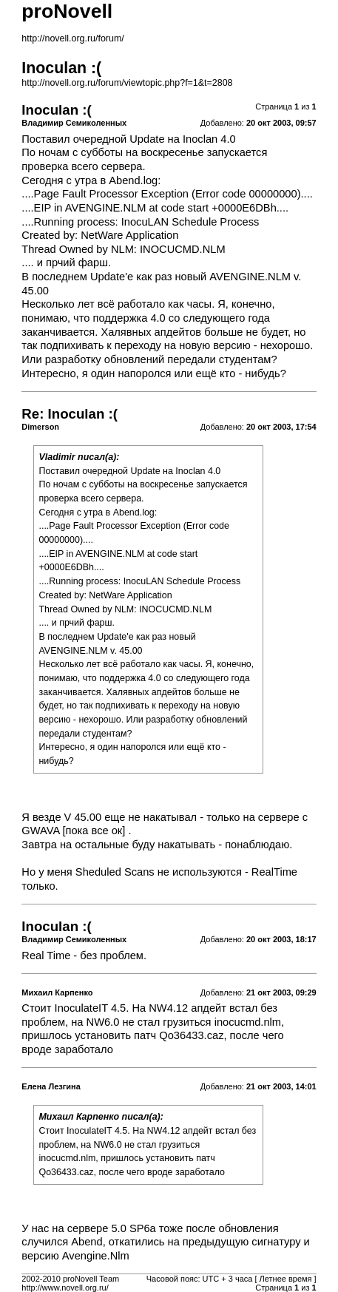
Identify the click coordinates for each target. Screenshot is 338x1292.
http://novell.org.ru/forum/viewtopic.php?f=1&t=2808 (126, 83)
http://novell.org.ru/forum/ (72, 38)
